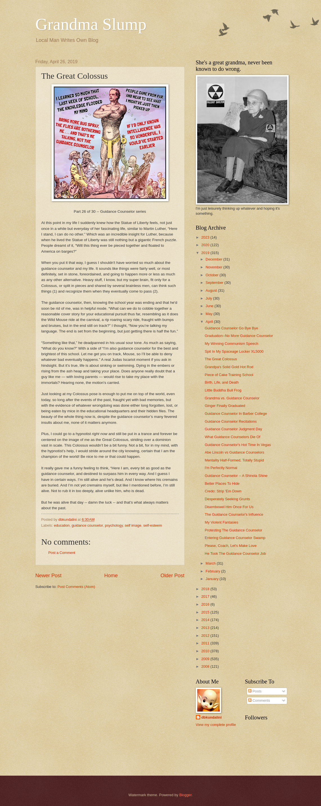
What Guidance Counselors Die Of (233, 437)
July (209, 298)
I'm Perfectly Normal (221, 468)
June (210, 306)
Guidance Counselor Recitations (231, 421)
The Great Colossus (221, 359)
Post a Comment (61, 553)
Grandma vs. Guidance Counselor (232, 398)
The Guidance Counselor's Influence (234, 514)
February (213, 571)
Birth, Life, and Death (222, 382)
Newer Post (48, 575)
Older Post (172, 575)
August (212, 290)
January (212, 579)
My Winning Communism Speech (231, 343)
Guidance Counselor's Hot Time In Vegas (238, 445)
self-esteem (152, 525)
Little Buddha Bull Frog (223, 390)
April (210, 322)
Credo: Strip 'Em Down (223, 491)
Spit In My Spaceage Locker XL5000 (234, 351)
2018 (205, 589)
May (210, 314)
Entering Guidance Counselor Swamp (235, 538)
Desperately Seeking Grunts (227, 499)
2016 (205, 604)
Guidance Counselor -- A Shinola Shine (236, 476)
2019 (205, 253)
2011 (205, 643)
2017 (205, 596)
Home (111, 575)
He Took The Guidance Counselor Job (235, 553)
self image (133, 525)
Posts (255, 691)
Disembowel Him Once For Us (229, 507)
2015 (205, 612)
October (212, 275)
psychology (114, 525)
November (214, 267)
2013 (205, 628)
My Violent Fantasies (221, 522)
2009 (205, 659)
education (62, 525)
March (211, 563)
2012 (205, 635)
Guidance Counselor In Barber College (236, 413)
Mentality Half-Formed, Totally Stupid (234, 460)
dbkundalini (211, 717)
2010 (205, 651)
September (215, 282)
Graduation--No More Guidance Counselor (239, 336)
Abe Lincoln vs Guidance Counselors (234, 452)
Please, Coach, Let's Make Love (231, 546)
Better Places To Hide (222, 483)
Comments (259, 700)
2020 (205, 245)
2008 (205, 666)
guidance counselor (87, 525)
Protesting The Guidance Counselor (233, 530)
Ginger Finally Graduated (225, 406)
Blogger (185, 795)
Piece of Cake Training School (229, 375)
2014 (205, 620)
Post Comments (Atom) (76, 587)
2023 (205, 237)
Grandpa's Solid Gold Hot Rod (229, 367)
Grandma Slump (91, 24)
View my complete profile (216, 725)
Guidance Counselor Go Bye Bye (231, 328)
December (214, 259)
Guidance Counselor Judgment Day (233, 429)
